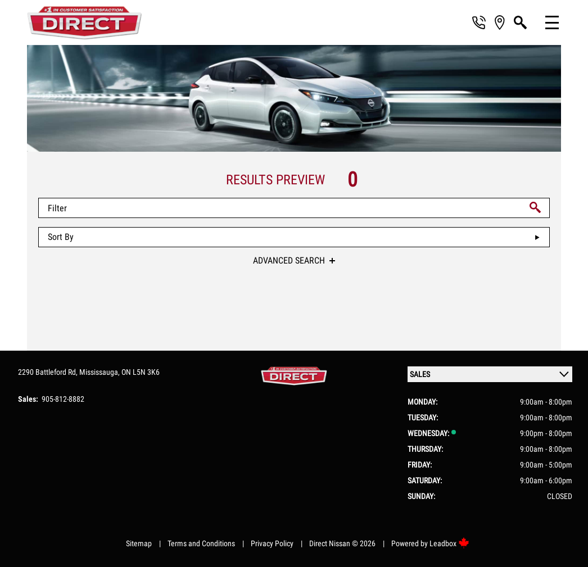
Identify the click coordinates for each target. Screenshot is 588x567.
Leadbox (449, 543)
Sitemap (139, 543)
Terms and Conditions (201, 543)
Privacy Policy (272, 543)
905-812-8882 (63, 398)
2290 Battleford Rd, (48, 372)
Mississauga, (100, 372)
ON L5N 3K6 (140, 372)
